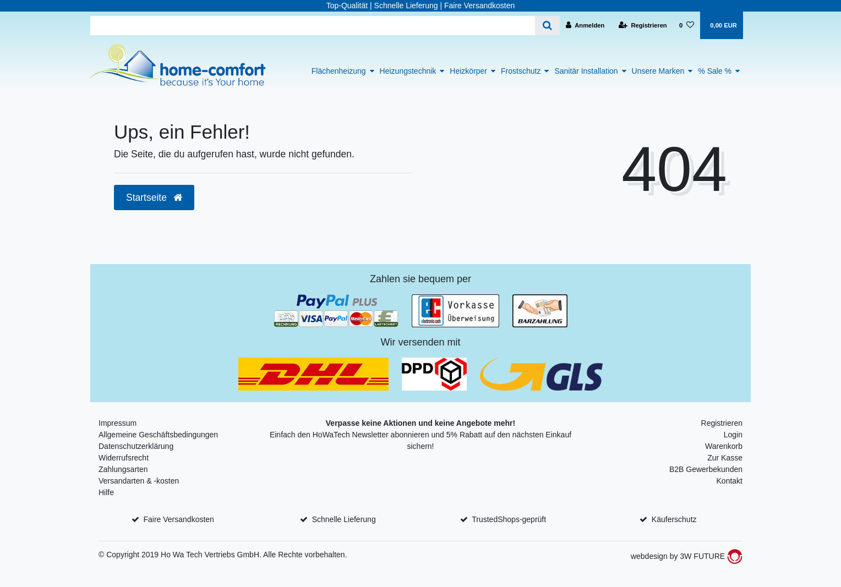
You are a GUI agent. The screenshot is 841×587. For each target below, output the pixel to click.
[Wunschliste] (686, 25)
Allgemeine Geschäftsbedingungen (158, 434)
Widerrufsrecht (124, 457)
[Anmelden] (585, 25)
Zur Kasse (724, 457)
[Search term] (312, 25)
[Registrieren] (643, 25)
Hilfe (106, 492)
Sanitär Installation (586, 71)
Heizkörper (468, 71)
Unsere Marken (658, 71)
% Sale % (714, 71)
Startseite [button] (154, 197)
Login (733, 434)
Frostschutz (520, 71)
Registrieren (721, 423)
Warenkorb (723, 446)
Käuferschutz (674, 519)
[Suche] (547, 25)
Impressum (117, 423)
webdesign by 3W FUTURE (686, 556)
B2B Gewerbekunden (705, 469)
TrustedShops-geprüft (509, 519)
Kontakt (729, 480)
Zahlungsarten (123, 469)
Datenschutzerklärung (136, 446)
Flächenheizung (339, 71)
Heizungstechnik (408, 71)
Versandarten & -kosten (139, 480)
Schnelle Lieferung (344, 519)
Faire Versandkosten (178, 519)
